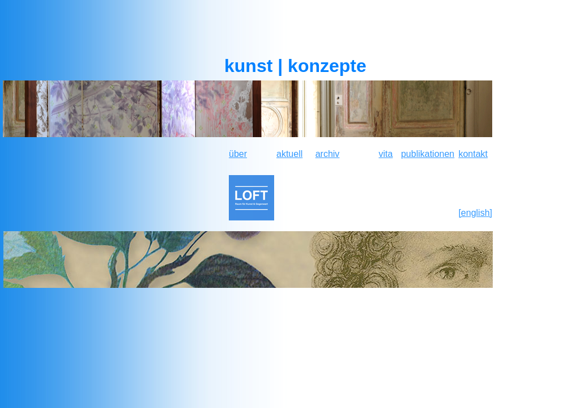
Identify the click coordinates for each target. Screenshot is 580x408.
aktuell (289, 154)
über (238, 154)
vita (386, 154)
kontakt (473, 154)
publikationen (427, 154)
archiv (327, 154)
